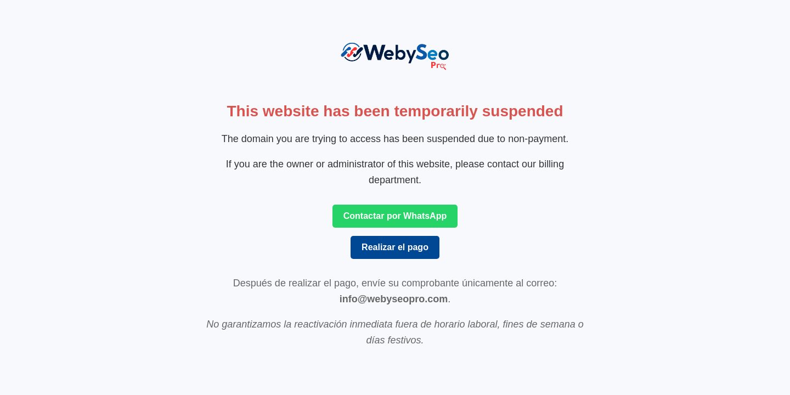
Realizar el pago (395, 247)
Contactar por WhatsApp (395, 216)
